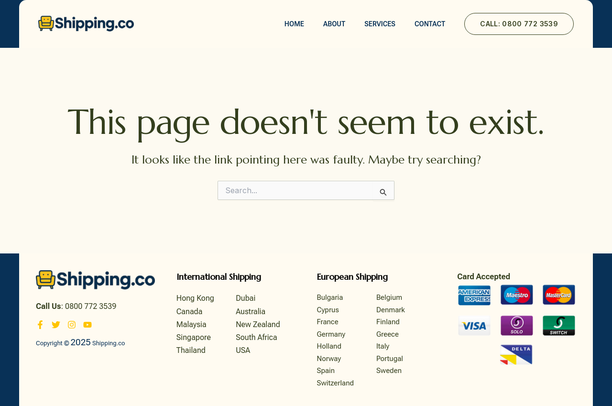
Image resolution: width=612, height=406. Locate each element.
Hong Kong (195, 298)
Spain (326, 370)
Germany (331, 334)
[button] (519, 24)
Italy (382, 346)
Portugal (389, 358)
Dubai (245, 298)
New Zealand (258, 324)
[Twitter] (56, 324)
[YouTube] (87, 324)
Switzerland (335, 383)
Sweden (389, 370)
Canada (189, 311)
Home (294, 24)
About (334, 24)
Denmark (390, 310)
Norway (329, 358)
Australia (250, 311)
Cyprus (328, 310)
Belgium (389, 297)
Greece (387, 334)
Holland (329, 346)
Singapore (193, 337)
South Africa (256, 337)
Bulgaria (330, 297)
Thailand (191, 350)
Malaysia (191, 324)
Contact (430, 24)
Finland (388, 322)
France (328, 322)
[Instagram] (71, 324)
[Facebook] (40, 324)
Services (379, 24)
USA (243, 350)
